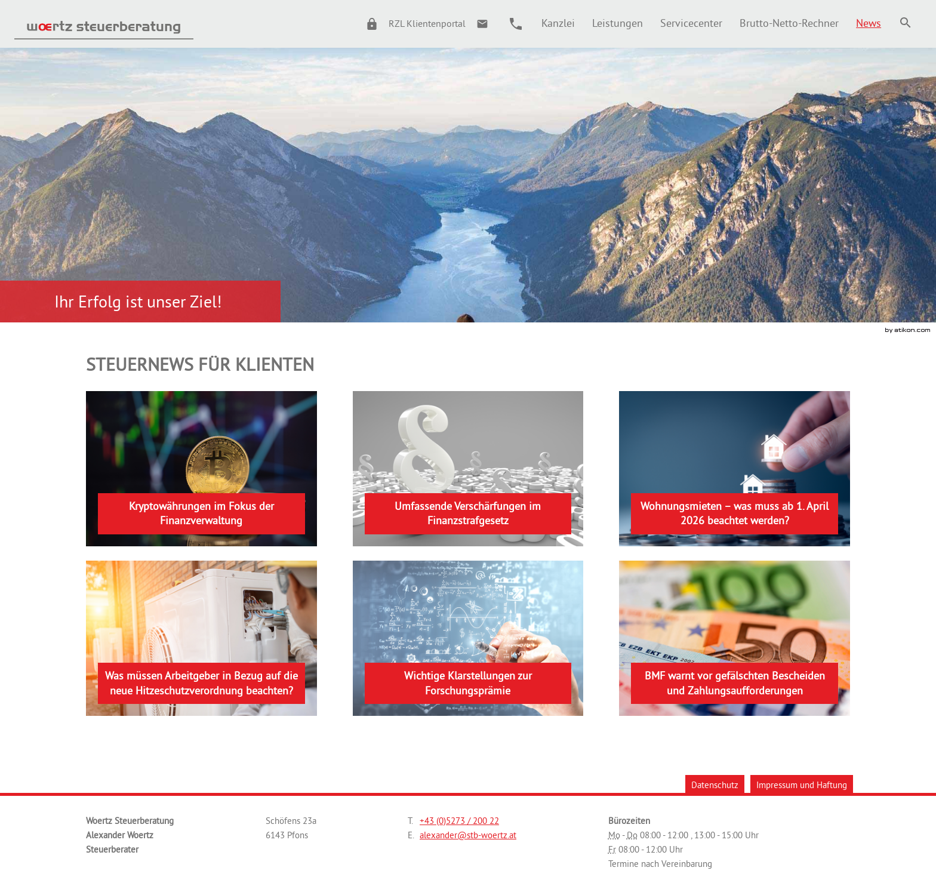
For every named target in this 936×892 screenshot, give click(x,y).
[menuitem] (557, 23)
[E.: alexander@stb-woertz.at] (482, 24)
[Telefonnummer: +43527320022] (459, 821)
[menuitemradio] (617, 23)
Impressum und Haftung (801, 785)
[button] (410, 24)
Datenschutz (714, 785)
